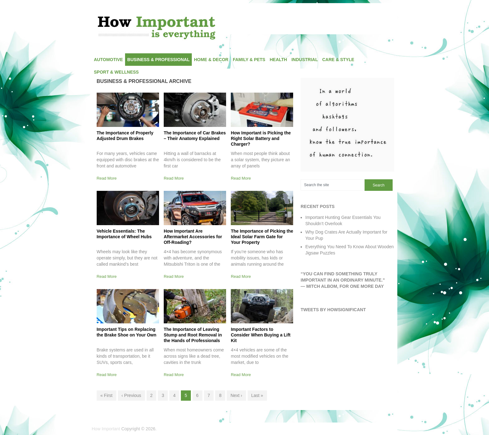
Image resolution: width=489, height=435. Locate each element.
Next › (236, 395)
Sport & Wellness (116, 72)
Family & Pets (249, 59)
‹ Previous (131, 395)
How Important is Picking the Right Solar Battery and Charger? (261, 138)
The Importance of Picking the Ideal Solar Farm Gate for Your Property (262, 237)
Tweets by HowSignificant (333, 309)
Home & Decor (211, 59)
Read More (107, 178)
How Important (106, 428)
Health (278, 59)
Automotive (108, 59)
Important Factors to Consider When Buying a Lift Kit (260, 335)
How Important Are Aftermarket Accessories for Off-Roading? (193, 237)
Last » (257, 395)
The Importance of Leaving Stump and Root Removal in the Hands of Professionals (193, 335)
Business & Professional (158, 59)
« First (106, 395)
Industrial (304, 59)
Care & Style (338, 59)
